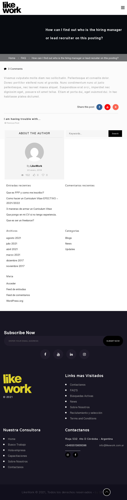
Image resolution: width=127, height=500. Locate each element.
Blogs (68, 238)
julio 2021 (11, 243)
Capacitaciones (17, 455)
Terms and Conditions (83, 418)
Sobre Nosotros (80, 407)
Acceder (11, 283)
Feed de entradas (16, 289)
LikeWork (36, 166)
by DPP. (100, 492)
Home (11, 58)
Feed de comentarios (18, 295)
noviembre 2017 (15, 266)
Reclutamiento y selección (86, 412)
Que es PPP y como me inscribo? (25, 192)
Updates (70, 249)
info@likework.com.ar (111, 445)
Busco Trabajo (17, 444)
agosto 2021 (13, 238)
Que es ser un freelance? (20, 220)
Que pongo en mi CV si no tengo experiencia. (31, 214)
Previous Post (11, 123)
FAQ (23, 58)
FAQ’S (74, 390)
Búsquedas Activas (81, 396)
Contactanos (77, 384)
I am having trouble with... (22, 119)
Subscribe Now (19, 332)
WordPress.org (14, 301)
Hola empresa (16, 450)
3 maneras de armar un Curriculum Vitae (29, 209)
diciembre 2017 (15, 260)
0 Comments (15, 69)
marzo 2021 (13, 255)
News (68, 243)
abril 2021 (12, 249)
